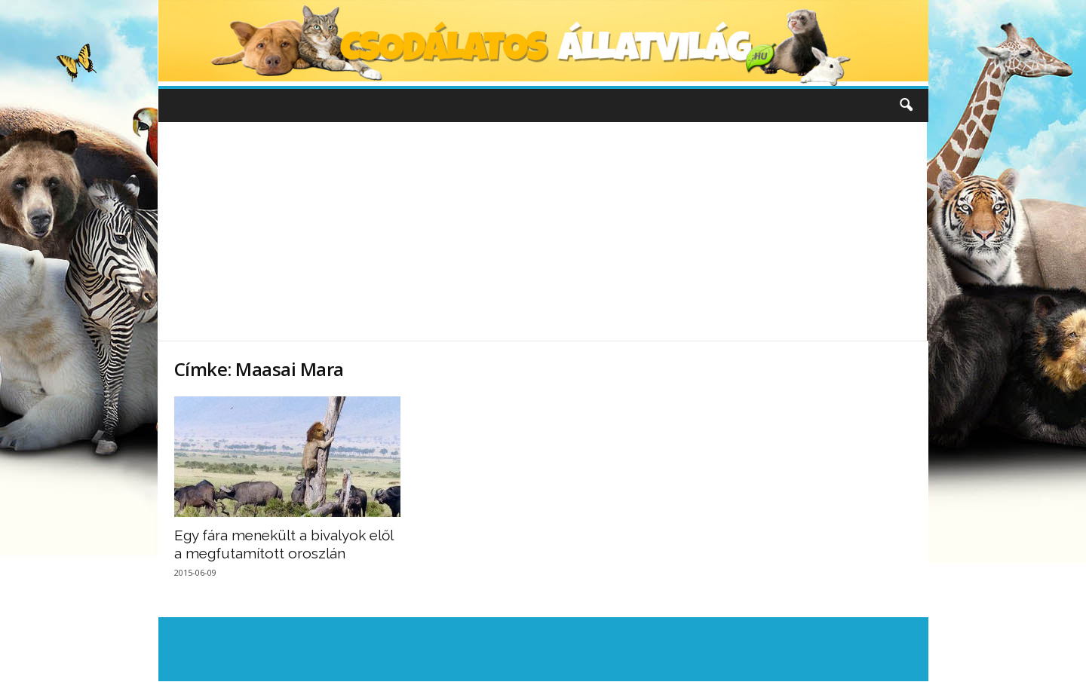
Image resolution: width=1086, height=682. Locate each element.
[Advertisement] (543, 231)
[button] (905, 105)
